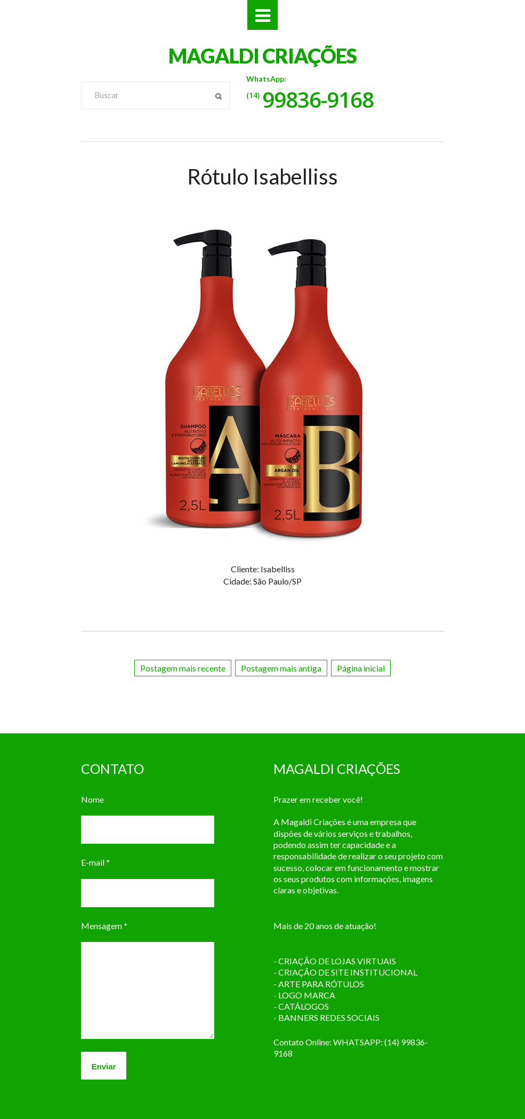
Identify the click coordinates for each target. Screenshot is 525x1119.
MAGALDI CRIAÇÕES (262, 55)
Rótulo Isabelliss (262, 176)
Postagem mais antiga (281, 668)
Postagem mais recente (182, 668)
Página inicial (361, 668)
